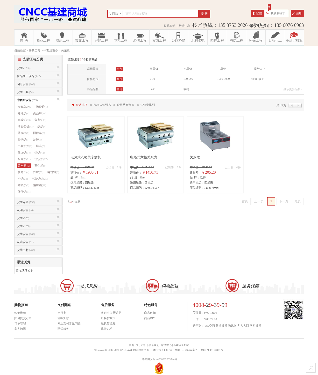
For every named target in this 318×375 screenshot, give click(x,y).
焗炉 (41, 126)
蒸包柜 (40, 165)
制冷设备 (26, 84)
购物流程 (20, 313)
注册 (299, 13)
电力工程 (120, 40)
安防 (23, 68)
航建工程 (62, 40)
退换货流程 (108, 323)
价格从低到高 (102, 105)
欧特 (186, 89)
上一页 (259, 201)
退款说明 (107, 329)
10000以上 (257, 79)
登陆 (259, 13)
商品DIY (149, 318)
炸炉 (38, 172)
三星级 (221, 69)
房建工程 (101, 40)
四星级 (188, 69)
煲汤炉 (41, 159)
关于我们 (141, 345)
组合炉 (24, 159)
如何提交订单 (23, 318)
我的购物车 (278, 13)
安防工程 (159, 40)
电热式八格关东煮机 (86, 157)
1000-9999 (223, 79)
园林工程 (217, 40)
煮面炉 (39, 113)
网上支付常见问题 (69, 323)
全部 (119, 69)
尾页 (298, 201)
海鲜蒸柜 (25, 107)
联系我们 (153, 345)
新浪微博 (221, 325)
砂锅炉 (23, 139)
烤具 (40, 146)
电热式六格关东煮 (143, 157)
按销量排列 (147, 105)
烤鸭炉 (23, 185)
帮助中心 (184, 26)
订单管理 (20, 323)
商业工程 (43, 40)
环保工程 (255, 40)
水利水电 (198, 40)
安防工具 (25, 92)
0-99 (152, 79)
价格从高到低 (125, 105)
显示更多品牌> (292, 89)
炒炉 (38, 139)
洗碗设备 (25, 242)
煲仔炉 (24, 191)
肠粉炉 (42, 107)
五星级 (154, 69)
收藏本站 (169, 26)
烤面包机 (26, 126)
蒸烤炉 (23, 113)
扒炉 (23, 178)
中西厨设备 (27, 100)
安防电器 (26, 202)
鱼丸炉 (40, 120)
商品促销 (150, 313)
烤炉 (40, 152)
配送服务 (63, 329)
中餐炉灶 (25, 146)
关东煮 (195, 157)
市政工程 (82, 40)
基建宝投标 (294, 40)
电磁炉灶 (40, 178)
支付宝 (61, 313)
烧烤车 (23, 172)
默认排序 (81, 105)
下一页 (283, 201)
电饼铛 (53, 172)
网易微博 (255, 325)
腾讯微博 (234, 325)
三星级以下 (258, 69)
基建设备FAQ (181, 345)
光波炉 (24, 120)
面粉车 (39, 133)
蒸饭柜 (23, 133)
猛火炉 (24, 152)
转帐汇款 (63, 318)
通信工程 (140, 40)
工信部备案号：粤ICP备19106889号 (203, 349)
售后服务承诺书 (111, 313)
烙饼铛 (39, 185)
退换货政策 (108, 318)
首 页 (24, 40)
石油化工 (275, 40)
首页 (245, 201)
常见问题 (20, 329)
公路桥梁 (178, 40)
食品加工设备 (29, 76)
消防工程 (236, 40)
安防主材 (26, 250)
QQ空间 (210, 325)
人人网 (244, 325)
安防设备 (26, 234)
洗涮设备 (25, 210)
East (152, 89)
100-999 (188, 79)
